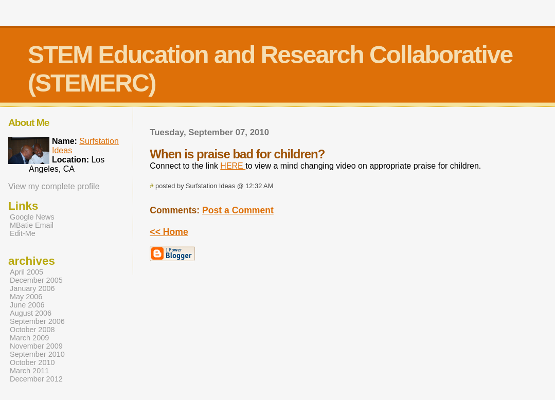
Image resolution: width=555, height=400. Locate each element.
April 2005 (26, 272)
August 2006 (30, 313)
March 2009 (29, 338)
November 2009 (36, 346)
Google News (32, 217)
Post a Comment (238, 210)
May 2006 (26, 297)
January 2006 (32, 288)
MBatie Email (31, 225)
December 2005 (36, 280)
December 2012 (36, 379)
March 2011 (29, 371)
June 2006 (27, 305)
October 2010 (32, 362)
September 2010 (37, 354)
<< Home (169, 232)
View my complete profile (54, 186)
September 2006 (37, 321)
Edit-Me (22, 233)
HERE (232, 165)
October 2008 (32, 329)
